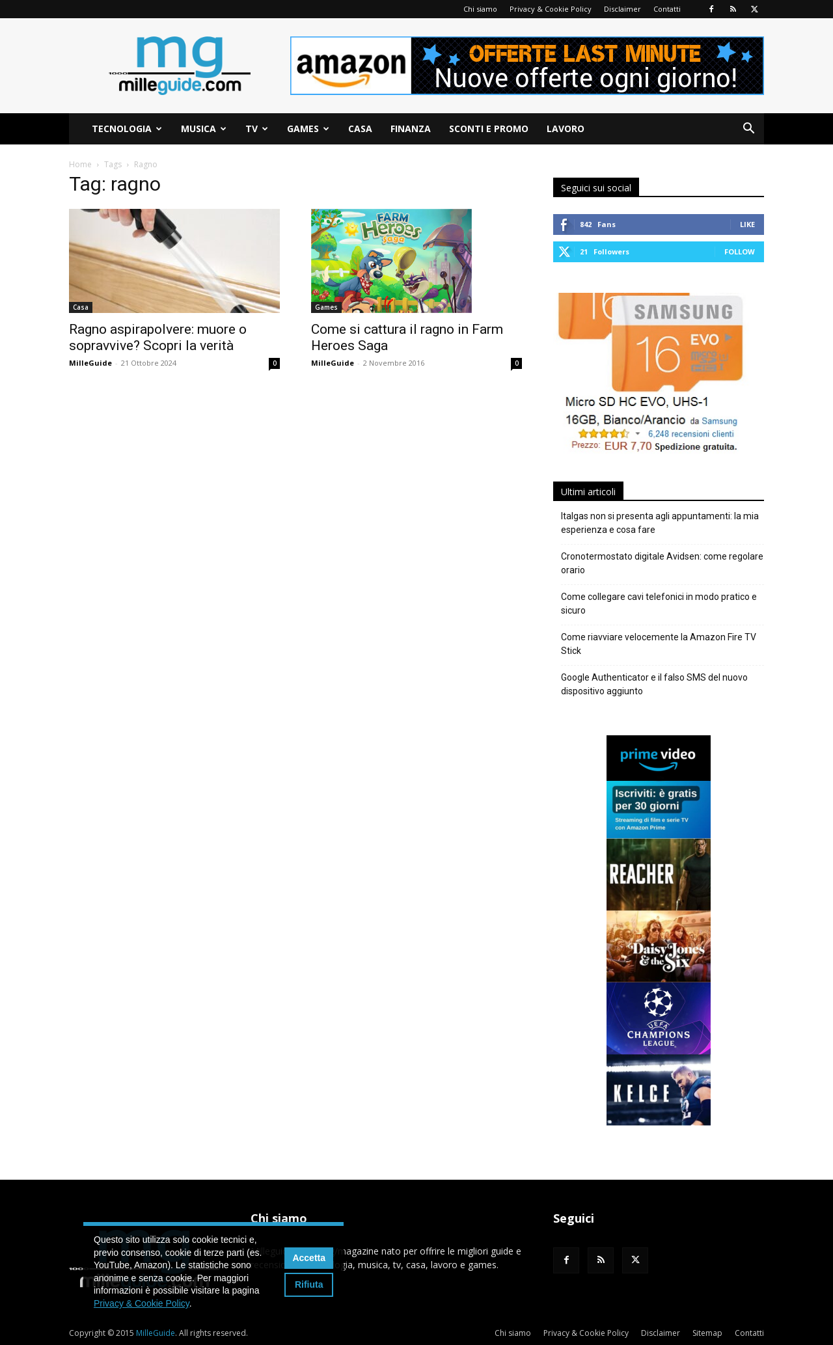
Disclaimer (622, 9)
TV (256, 128)
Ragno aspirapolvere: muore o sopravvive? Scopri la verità (158, 337)
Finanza (410, 128)
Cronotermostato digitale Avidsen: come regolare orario (662, 563)
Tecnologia (127, 128)
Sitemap (707, 1332)
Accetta (308, 1258)
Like (747, 224)
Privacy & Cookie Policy (551, 9)
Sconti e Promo (488, 128)
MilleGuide (90, 363)
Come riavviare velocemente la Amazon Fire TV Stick (658, 644)
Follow (739, 251)
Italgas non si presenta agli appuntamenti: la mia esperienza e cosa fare (660, 523)
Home (80, 164)
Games (308, 128)
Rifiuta (309, 1284)
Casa (360, 128)
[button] (748, 130)
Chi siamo (480, 9)
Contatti (667, 9)
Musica (203, 128)
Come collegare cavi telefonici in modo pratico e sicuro (659, 603)
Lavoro (565, 128)
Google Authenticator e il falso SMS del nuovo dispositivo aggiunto (654, 684)
